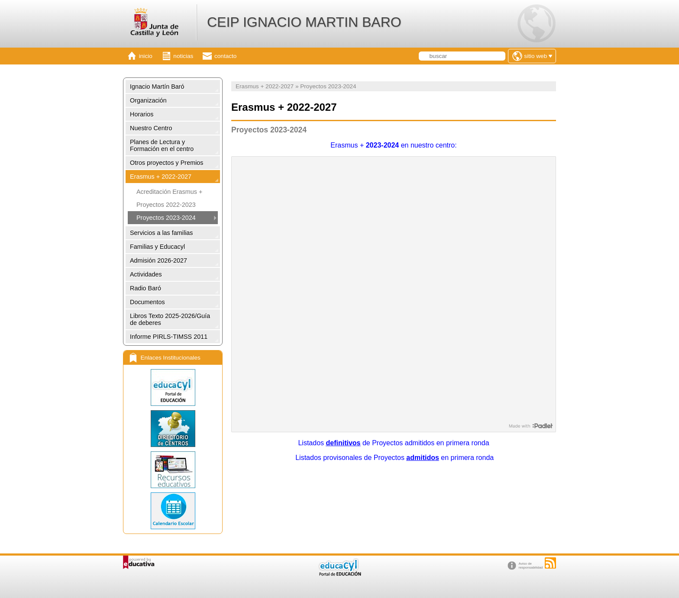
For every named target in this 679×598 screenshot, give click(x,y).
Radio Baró (145, 288)
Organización (148, 100)
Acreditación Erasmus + (169, 191)
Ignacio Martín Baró (157, 86)
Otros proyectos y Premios (167, 162)
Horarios (141, 114)
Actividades (146, 274)
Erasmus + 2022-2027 (160, 176)
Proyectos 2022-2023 (166, 204)
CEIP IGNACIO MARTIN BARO (304, 22)
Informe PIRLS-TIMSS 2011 (168, 336)
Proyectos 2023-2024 (166, 217)
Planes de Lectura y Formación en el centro (162, 145)
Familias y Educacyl (157, 246)
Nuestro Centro (151, 128)
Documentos (147, 302)
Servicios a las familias (161, 232)
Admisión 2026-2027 (158, 260)
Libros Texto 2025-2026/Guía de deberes (170, 319)
